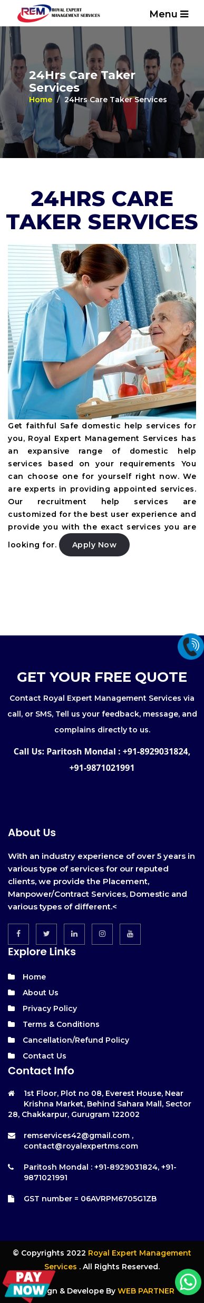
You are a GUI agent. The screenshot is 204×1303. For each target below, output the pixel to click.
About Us (41, 992)
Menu (168, 14)
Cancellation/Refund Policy (76, 1040)
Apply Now (94, 545)
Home (40, 99)
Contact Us (44, 1056)
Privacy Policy (50, 1008)
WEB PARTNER (146, 1291)
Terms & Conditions (61, 1024)
